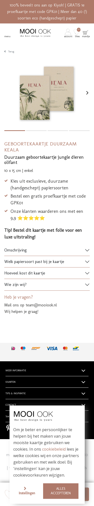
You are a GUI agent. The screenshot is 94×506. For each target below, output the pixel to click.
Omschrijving (15, 250)
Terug (11, 51)
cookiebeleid (54, 449)
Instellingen (27, 493)
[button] (68, 33)
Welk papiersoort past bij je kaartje (34, 261)
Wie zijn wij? (15, 284)
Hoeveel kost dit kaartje (24, 273)
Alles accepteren (61, 491)
